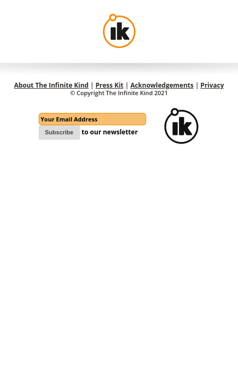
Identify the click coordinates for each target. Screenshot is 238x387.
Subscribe (59, 132)
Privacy (212, 85)
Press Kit (110, 85)
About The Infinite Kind (51, 85)
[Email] (92, 119)
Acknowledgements (162, 85)
